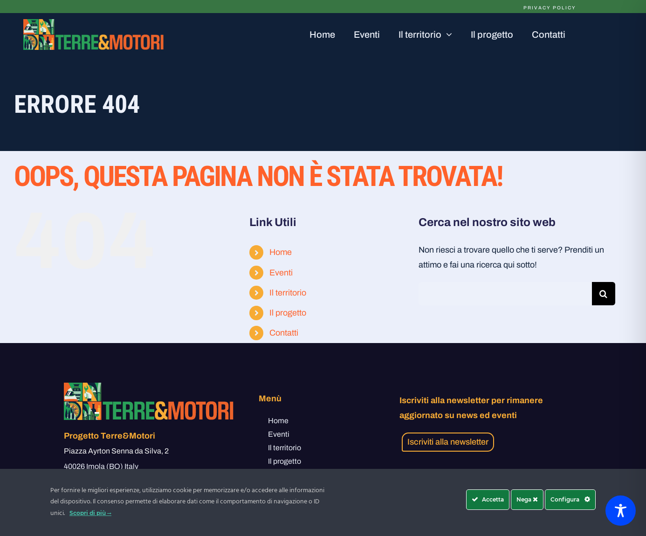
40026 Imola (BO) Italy (101, 466)
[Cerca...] (505, 293)
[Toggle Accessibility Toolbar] (621, 511)
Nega (527, 499)
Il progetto (287, 312)
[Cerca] (603, 293)
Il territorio (287, 292)
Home (280, 252)
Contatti (283, 332)
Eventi (281, 272)
